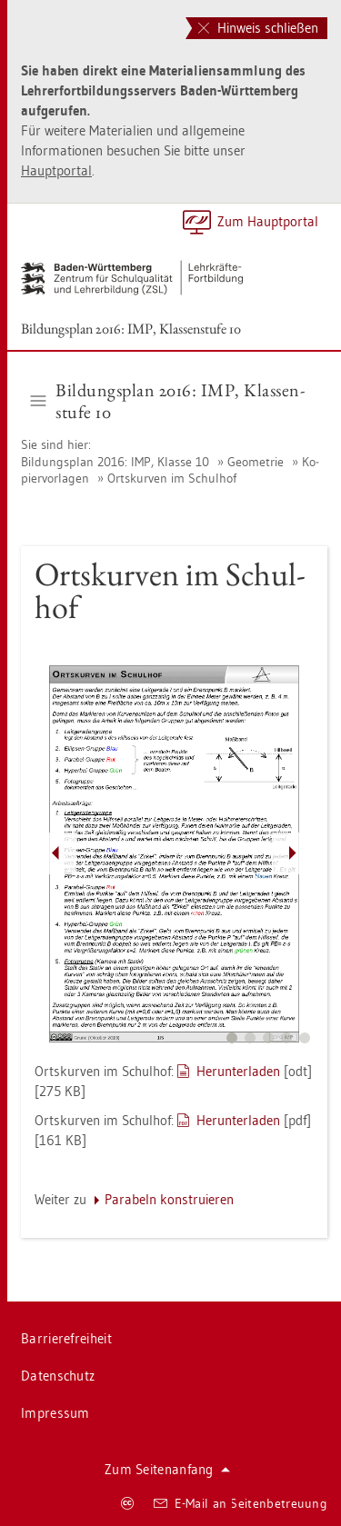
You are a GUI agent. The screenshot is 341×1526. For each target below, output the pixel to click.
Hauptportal (56, 170)
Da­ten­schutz (58, 1375)
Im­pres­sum (55, 1412)
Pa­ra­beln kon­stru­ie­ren (169, 1199)
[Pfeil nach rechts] (293, 853)
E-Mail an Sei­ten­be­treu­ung (240, 1503)
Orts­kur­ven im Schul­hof (171, 478)
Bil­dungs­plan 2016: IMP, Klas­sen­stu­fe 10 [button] (168, 401)
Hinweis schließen (258, 27)
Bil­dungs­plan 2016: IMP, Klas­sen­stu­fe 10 (131, 328)
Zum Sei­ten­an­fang (167, 1469)
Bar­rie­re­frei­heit (66, 1338)
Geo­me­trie (255, 462)
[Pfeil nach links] (55, 853)
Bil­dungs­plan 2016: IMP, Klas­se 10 (117, 462)
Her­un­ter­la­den (238, 1071)
